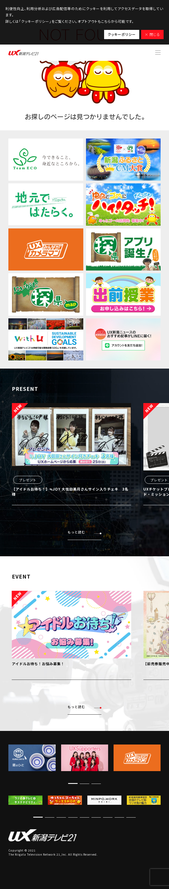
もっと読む (84, 532)
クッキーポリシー (122, 34)
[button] (73, 783)
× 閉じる (152, 34)
